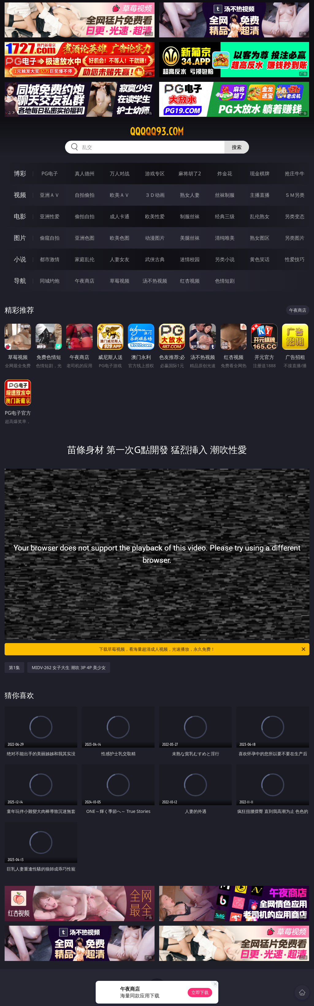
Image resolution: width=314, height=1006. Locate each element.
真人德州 (84, 173)
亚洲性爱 (49, 216)
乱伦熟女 (260, 216)
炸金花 (224, 173)
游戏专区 (155, 173)
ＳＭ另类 (294, 195)
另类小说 (225, 259)
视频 (20, 195)
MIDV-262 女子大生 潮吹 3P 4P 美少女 (69, 667)
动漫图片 (155, 237)
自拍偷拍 (84, 195)
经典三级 (225, 216)
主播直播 (260, 195)
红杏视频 (190, 280)
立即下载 (200, 992)
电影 (20, 216)
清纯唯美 (225, 237)
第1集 (14, 667)
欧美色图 (119, 237)
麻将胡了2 (189, 173)
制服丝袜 (190, 216)
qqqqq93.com (157, 131)
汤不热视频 (155, 280)
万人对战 (119, 173)
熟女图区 (260, 237)
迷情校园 (190, 259)
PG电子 (49, 173)
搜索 (237, 147)
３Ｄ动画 (155, 195)
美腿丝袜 (190, 237)
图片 (20, 238)
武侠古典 (155, 259)
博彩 (20, 173)
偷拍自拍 (84, 216)
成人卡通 (119, 216)
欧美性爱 (155, 216)
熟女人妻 (190, 195)
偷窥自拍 (49, 237)
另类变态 (294, 216)
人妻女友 (119, 259)
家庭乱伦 (84, 259)
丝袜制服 (225, 195)
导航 (20, 280)
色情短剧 (225, 280)
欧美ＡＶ (119, 195)
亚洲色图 (84, 237)
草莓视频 (119, 280)
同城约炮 (49, 280)
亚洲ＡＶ (49, 195)
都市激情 (49, 259)
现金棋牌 (260, 173)
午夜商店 (84, 280)
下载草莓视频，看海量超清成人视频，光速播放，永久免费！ (202, 649)
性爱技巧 (294, 259)
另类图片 (294, 237)
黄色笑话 (260, 259)
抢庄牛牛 (294, 173)
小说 (20, 259)
